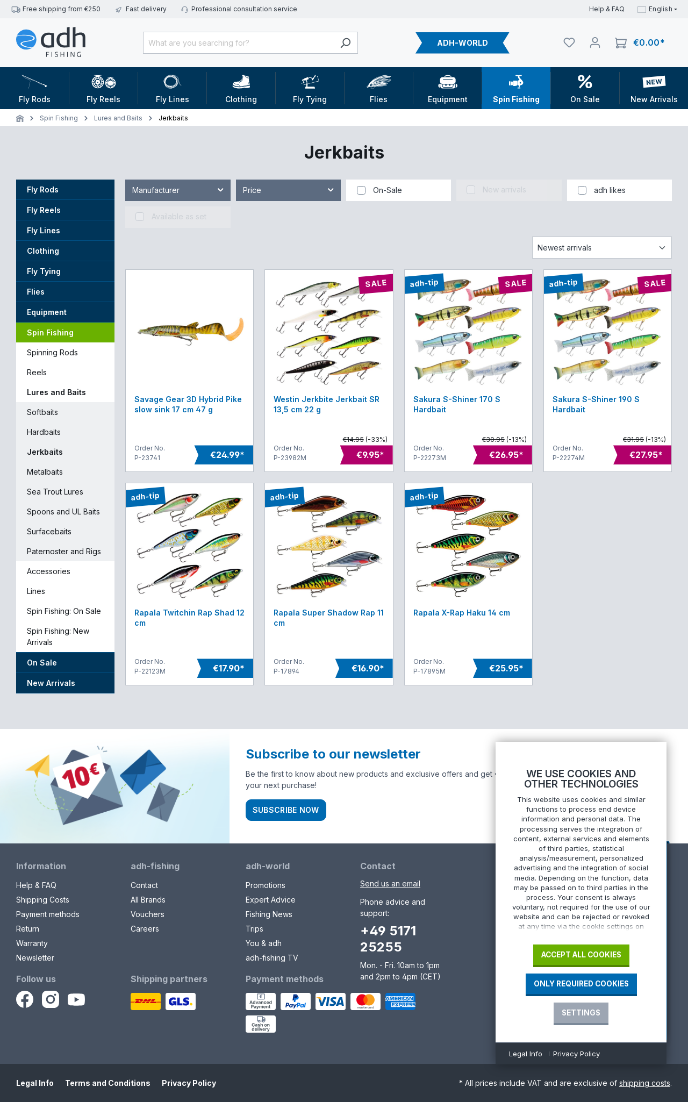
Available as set (179, 216)
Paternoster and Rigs (64, 551)
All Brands (148, 899)
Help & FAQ (607, 9)
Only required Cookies (581, 983)
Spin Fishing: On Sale (64, 611)
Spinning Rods (52, 352)
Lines (36, 591)
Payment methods (48, 914)
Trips (254, 928)
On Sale (42, 662)
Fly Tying (44, 271)
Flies (36, 291)
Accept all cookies (581, 954)
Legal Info (35, 1082)
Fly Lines (43, 230)
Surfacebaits (49, 531)
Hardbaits (44, 431)
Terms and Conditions (107, 1082)
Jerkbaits (45, 451)
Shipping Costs (42, 899)
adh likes (610, 190)
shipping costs (644, 1082)
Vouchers (147, 914)
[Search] (345, 43)
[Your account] (595, 42)
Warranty (32, 943)
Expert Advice (271, 899)
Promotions (265, 885)
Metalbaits (45, 471)
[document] (581, 852)
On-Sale (387, 190)
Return (27, 928)
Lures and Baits (56, 392)
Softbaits (42, 412)
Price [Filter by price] (289, 188)
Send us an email (390, 883)
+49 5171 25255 (388, 939)
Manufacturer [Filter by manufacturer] (178, 188)
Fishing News (269, 914)
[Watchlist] (569, 42)
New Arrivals (51, 683)
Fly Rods (43, 189)
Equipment (47, 312)
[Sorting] (602, 248)
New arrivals (504, 189)
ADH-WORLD (462, 42)
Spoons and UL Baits (63, 511)
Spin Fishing (50, 332)
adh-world (268, 866)
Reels (37, 372)
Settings (581, 1012)
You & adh (264, 943)
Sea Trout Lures (55, 491)
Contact (144, 885)
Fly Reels (44, 209)
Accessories (48, 571)
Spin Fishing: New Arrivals (58, 636)
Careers (145, 928)
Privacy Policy (189, 1082)
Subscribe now (286, 809)
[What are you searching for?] (238, 43)
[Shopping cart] (640, 43)
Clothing (43, 250)
